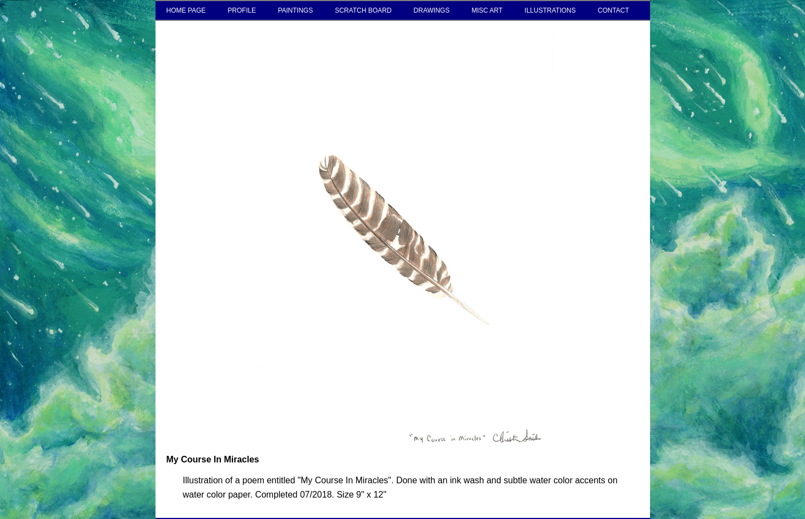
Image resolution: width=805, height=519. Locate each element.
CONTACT (613, 10)
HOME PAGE (186, 10)
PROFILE (241, 10)
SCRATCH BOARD (363, 10)
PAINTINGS (295, 10)
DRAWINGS (432, 10)
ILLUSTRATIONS (550, 10)
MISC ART (486, 10)
